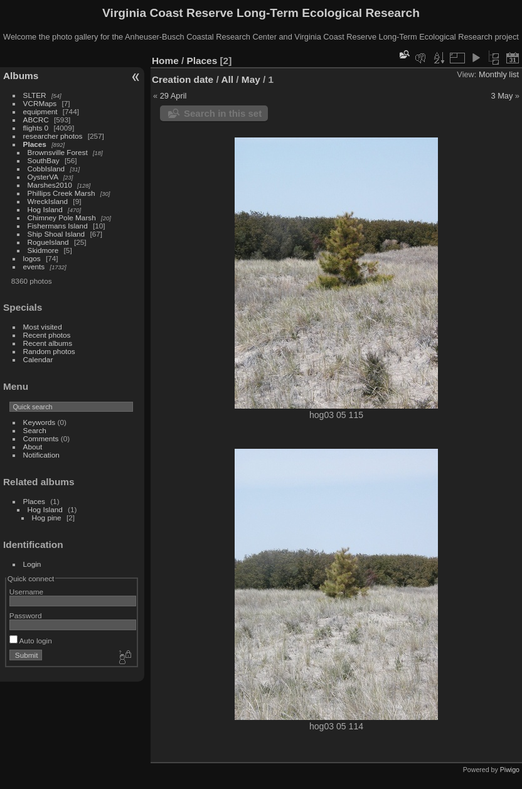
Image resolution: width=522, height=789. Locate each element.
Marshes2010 (50, 185)
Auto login (30, 640)
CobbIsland (46, 168)
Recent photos (47, 335)
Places (34, 144)
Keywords (39, 422)
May (251, 79)
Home (165, 60)
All (227, 79)
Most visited (42, 327)
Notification (41, 455)
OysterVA (43, 177)
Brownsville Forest (58, 152)
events (34, 266)
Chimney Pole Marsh (62, 217)
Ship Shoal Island (56, 234)
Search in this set (223, 113)
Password (25, 615)
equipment (40, 111)
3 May (502, 95)
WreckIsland (48, 201)
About (33, 447)
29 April (173, 95)
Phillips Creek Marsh (61, 193)
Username (26, 592)
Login (32, 564)
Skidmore (43, 250)
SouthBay (44, 160)
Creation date (182, 79)
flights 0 (36, 128)
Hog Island (45, 209)
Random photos (49, 351)
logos (32, 258)
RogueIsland (48, 242)
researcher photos (53, 136)
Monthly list (499, 74)
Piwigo (509, 769)
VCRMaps (40, 103)
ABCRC (36, 119)
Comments (41, 438)
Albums (20, 75)
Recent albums (47, 343)
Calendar (38, 359)
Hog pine (46, 517)
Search (34, 430)
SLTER (34, 95)
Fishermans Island (58, 226)
